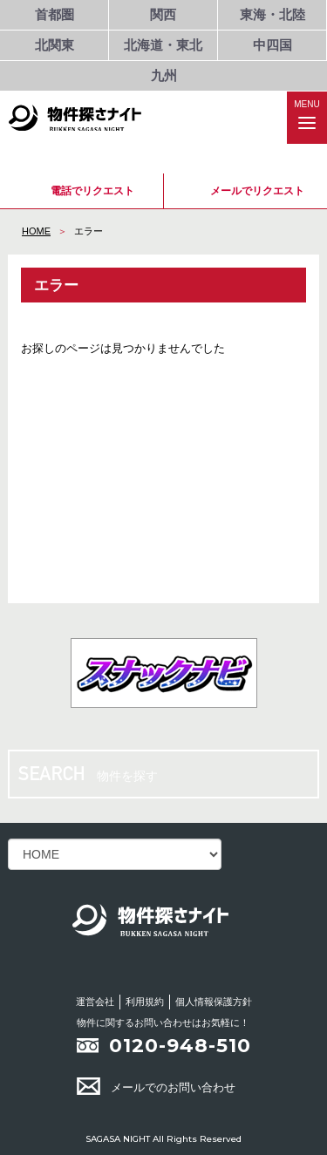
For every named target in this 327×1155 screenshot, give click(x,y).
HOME (36, 231)
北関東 (54, 44)
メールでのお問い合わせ (156, 1087)
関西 (163, 14)
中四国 (272, 44)
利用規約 (145, 1001)
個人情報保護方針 (213, 1001)
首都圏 (54, 14)
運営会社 (95, 1001)
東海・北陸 (272, 14)
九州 (164, 75)
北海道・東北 (163, 44)
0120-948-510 (180, 1045)
